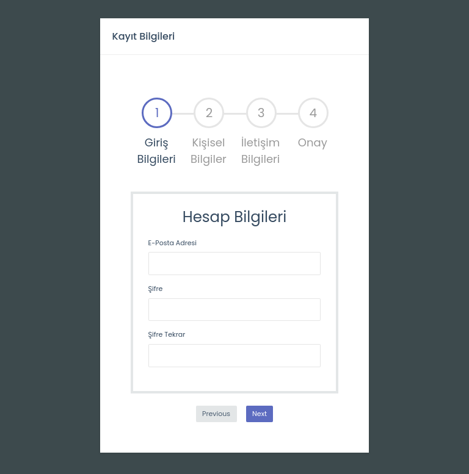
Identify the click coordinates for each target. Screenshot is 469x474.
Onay (313, 124)
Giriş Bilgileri (156, 132)
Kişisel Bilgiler (209, 132)
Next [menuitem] (259, 413)
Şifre (155, 288)
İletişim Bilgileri (260, 132)
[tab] (157, 132)
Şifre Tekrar (167, 334)
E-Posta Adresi (172, 243)
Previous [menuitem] (216, 413)
